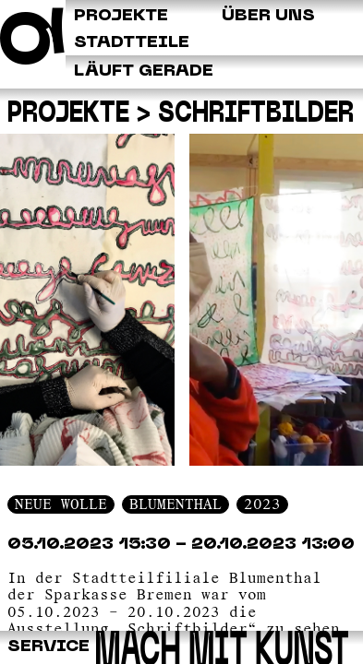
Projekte (68, 115)
